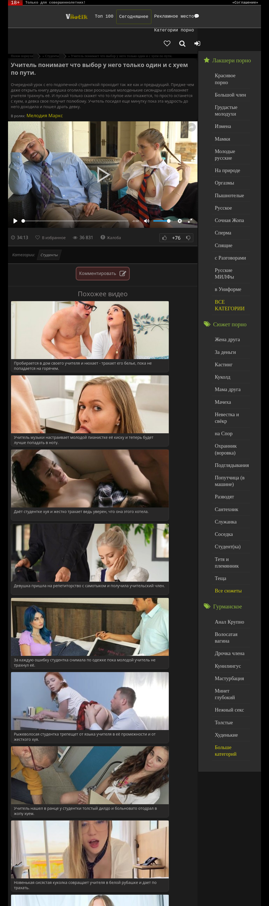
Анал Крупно (227, 513)
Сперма (221, 180)
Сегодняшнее (99, 17)
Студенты (49, 231)
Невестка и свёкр (230, 338)
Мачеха (221, 327)
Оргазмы (222, 135)
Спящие (222, 191)
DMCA (110, 887)
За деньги (223, 282)
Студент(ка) (225, 450)
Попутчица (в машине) (227, 391)
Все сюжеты (225, 483)
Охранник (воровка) (224, 363)
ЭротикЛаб (22, 887)
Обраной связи (25, 896)
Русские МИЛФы (230, 214)
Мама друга (225, 316)
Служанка (224, 427)
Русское (222, 158)
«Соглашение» (245, 2)
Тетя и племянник (230, 461)
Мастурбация (226, 557)
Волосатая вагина (230, 524)
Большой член (227, 63)
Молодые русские (230, 113)
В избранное (56, 215)
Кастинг (222, 294)
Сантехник (224, 416)
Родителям (230, 887)
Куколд (221, 305)
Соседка (222, 438)
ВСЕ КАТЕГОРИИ (227, 239)
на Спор (222, 350)
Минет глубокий (229, 568)
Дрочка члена (227, 535)
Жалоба (117, 215)
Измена (221, 91)
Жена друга (225, 271)
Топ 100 (69, 17)
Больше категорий (231, 613)
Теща (219, 472)
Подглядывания (228, 377)
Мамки (221, 102)
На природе (225, 124)
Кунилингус (225, 546)
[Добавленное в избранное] (212, 31)
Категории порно (190, 17)
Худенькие (224, 602)
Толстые (222, 591)
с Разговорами (227, 203)
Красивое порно (229, 52)
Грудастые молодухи (224, 77)
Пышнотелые (226, 147)
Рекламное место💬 (142, 17)
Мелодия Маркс (44, 92)
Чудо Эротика (36, 17)
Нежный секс (226, 580)
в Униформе (225, 225)
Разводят (222, 405)
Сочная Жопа (226, 169)
